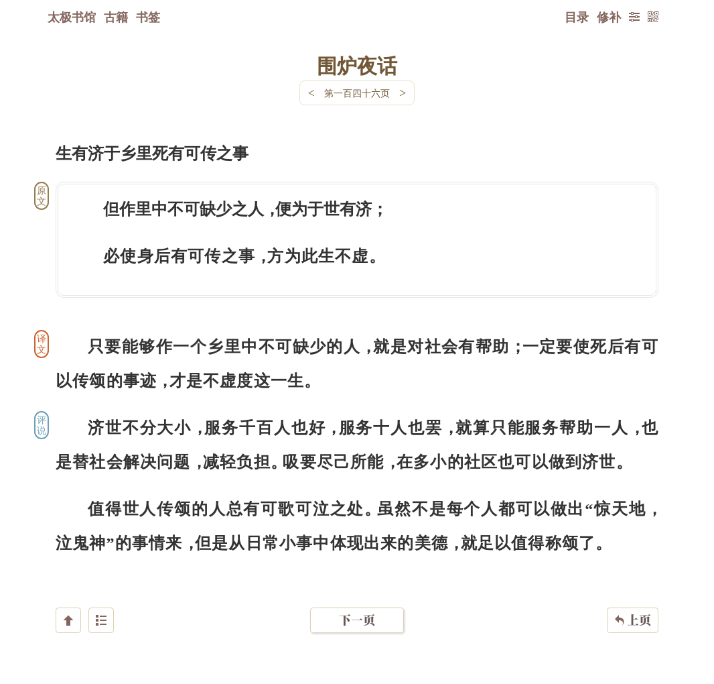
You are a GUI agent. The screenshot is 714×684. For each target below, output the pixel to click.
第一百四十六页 (357, 93)
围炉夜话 (357, 65)
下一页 (357, 603)
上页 (632, 604)
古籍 (116, 16)
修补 (609, 16)
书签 (148, 16)
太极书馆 (72, 16)
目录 (577, 16)
